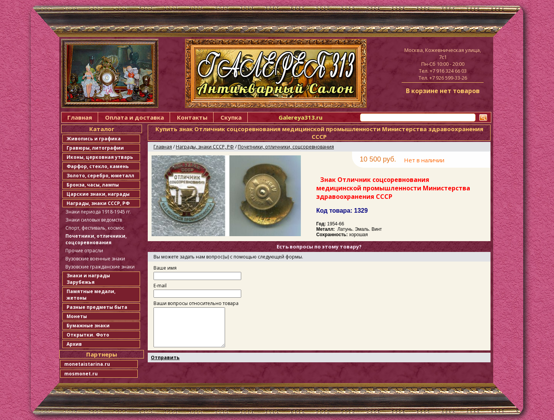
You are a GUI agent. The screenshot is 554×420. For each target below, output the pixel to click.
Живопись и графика (94, 138)
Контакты (192, 117)
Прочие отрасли (84, 250)
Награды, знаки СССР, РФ (98, 203)
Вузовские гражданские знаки (100, 266)
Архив (74, 344)
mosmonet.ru (81, 373)
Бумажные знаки (88, 325)
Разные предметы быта (97, 307)
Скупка (231, 117)
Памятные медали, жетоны (91, 294)
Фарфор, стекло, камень (98, 166)
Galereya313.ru (300, 117)
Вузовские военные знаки (95, 258)
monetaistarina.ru (87, 364)
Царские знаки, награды (98, 194)
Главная (79, 117)
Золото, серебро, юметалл (100, 175)
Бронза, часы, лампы (93, 185)
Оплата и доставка (134, 117)
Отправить (165, 357)
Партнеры (101, 354)
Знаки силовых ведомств (93, 220)
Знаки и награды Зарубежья (88, 278)
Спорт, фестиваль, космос (94, 228)
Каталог (101, 129)
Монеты (77, 316)
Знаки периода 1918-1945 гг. (98, 211)
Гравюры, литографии (95, 148)
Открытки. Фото (88, 335)
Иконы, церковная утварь (100, 157)
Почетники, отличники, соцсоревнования (96, 239)
